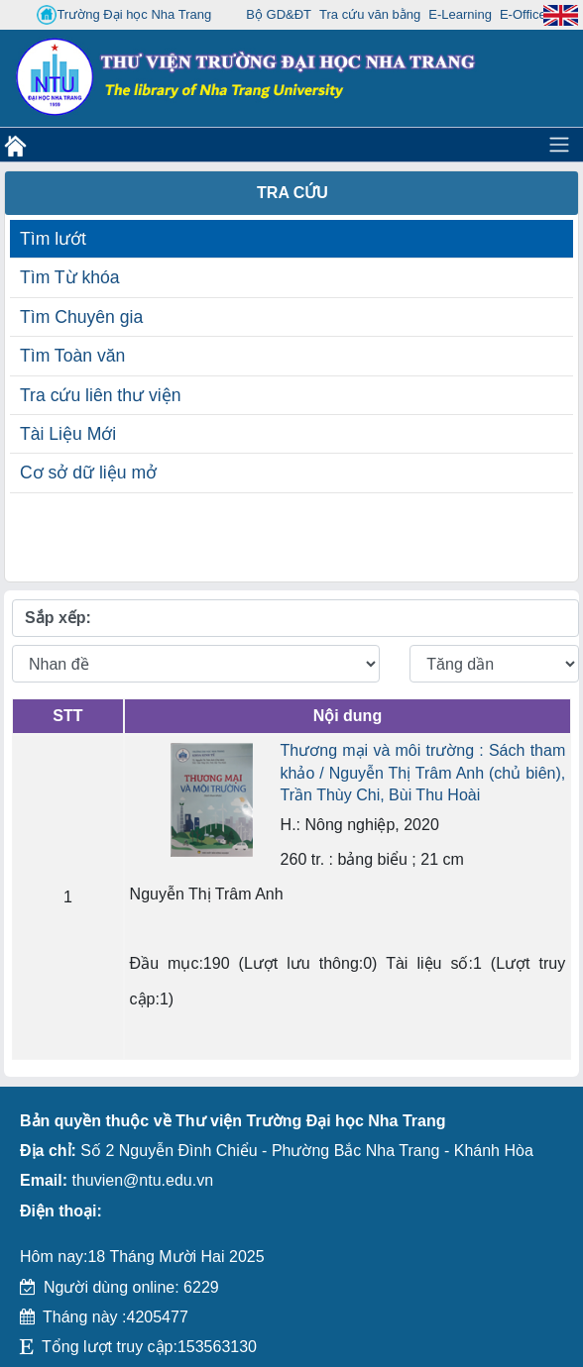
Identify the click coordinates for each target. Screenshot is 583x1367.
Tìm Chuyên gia (81, 317)
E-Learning (460, 14)
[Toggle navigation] (559, 144)
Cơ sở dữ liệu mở (88, 472)
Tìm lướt (53, 239)
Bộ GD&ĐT (278, 14)
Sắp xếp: (58, 617)
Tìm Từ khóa (70, 277)
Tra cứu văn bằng (369, 14)
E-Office (523, 14)
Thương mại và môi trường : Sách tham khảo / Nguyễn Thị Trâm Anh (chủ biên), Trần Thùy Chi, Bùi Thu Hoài (423, 772)
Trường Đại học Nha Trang (124, 15)
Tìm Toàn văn (72, 356)
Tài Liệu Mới (68, 434)
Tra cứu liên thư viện (100, 395)
